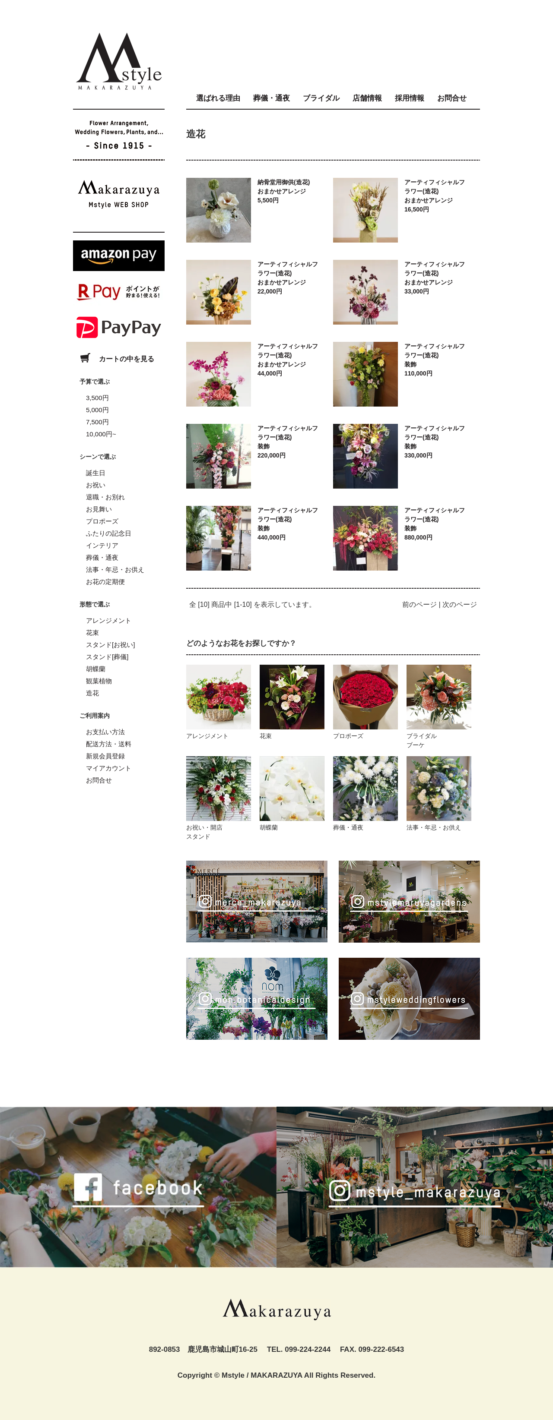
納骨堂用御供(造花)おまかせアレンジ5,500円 (283, 191)
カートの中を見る (113, 359)
